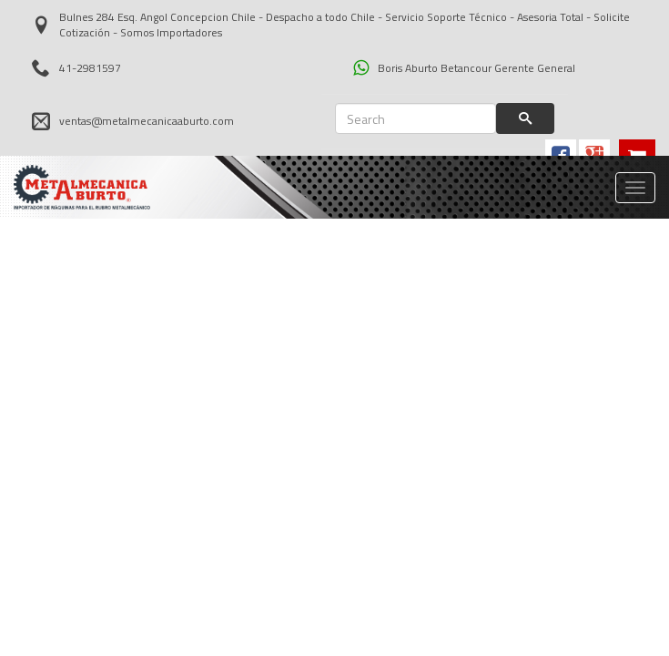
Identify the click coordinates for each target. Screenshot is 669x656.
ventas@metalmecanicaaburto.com (133, 121)
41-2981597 (76, 67)
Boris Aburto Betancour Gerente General (464, 67)
